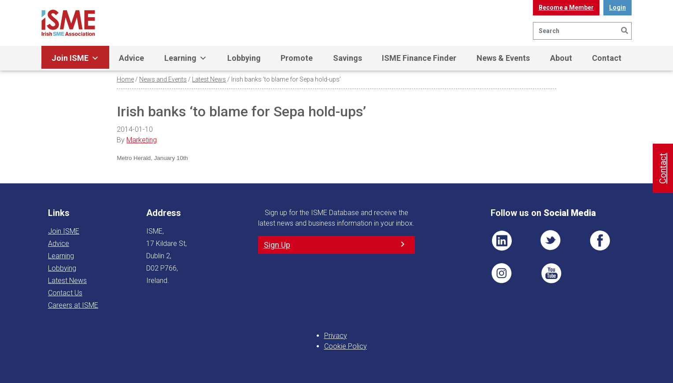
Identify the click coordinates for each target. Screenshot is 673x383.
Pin (502, 273)
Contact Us (65, 293)
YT (551, 273)
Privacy (335, 335)
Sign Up (277, 244)
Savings (347, 58)
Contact (606, 58)
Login (617, 7)
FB (600, 241)
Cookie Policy (345, 346)
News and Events (163, 79)
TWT (551, 241)
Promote (297, 58)
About (561, 58)
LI (502, 241)
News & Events (503, 58)
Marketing (141, 140)
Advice (131, 58)
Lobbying (244, 58)
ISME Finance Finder (419, 58)
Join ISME (75, 58)
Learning (185, 58)
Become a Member (566, 7)
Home (125, 79)
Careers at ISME (73, 305)
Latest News (209, 79)
